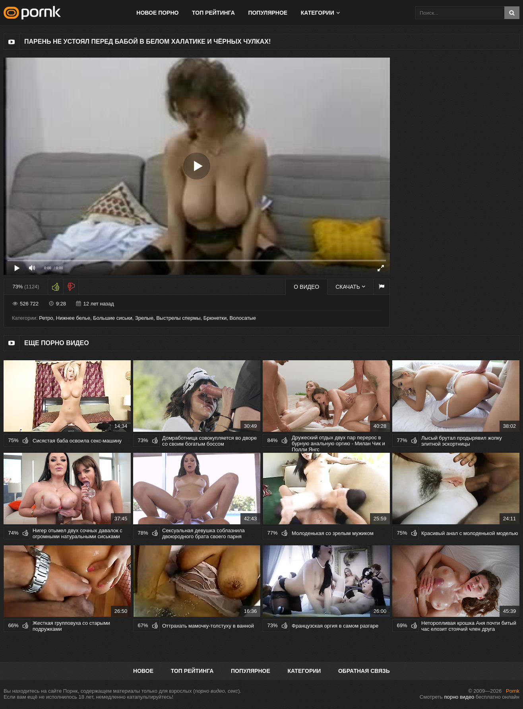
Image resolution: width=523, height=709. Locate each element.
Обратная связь (364, 671)
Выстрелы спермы (178, 318)
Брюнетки (215, 318)
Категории (317, 13)
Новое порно (157, 13)
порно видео (459, 697)
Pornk (512, 691)
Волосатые (242, 318)
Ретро (46, 318)
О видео (306, 287)
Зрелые (144, 318)
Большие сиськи (112, 318)
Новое (143, 671)
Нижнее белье (73, 318)
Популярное (267, 13)
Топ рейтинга (213, 13)
